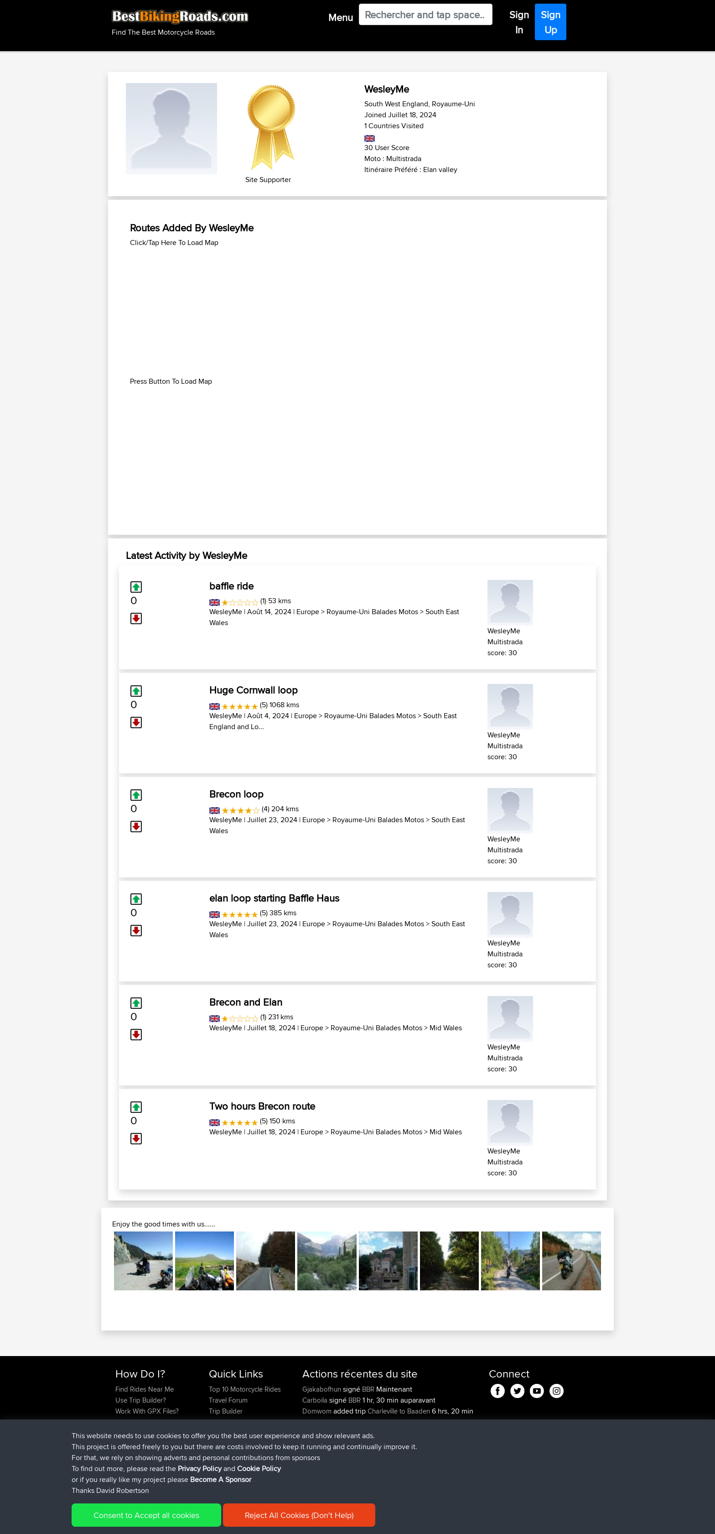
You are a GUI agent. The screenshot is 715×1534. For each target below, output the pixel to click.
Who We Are (227, 1422)
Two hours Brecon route (262, 1106)
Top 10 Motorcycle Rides (245, 1389)
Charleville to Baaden (399, 1411)
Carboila (315, 1400)
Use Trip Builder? (140, 1400)
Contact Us (225, 1433)
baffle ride (231, 586)
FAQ (121, 1444)
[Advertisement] (357, 312)
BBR (368, 1389)
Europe (307, 611)
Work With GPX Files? (147, 1411)
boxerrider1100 (325, 1455)
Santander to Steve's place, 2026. (423, 1466)
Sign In (519, 22)
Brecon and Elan (245, 1002)
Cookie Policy (283, 1520)
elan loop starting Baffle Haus (274, 898)
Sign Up (550, 22)
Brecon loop (236, 794)
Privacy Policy (238, 1520)
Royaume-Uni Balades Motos (372, 611)
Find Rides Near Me (144, 1389)
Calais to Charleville (396, 1433)
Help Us (221, 1444)
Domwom (317, 1411)
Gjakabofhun (322, 1389)
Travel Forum (228, 1400)
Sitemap (200, 1520)
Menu (340, 17)
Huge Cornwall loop (253, 690)
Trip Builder (226, 1411)
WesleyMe (225, 611)
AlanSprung (320, 1466)
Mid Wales (446, 1028)
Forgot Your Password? (150, 1422)
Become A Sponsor (144, 1433)
